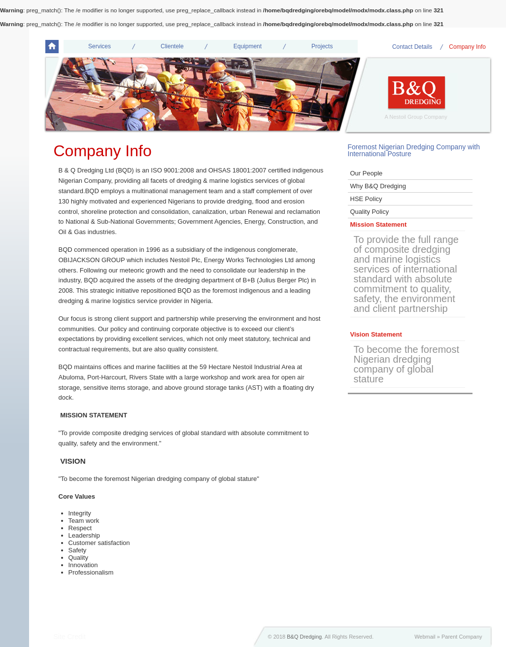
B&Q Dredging (304, 637)
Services (99, 46)
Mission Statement (378, 224)
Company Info (467, 46)
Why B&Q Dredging (378, 186)
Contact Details (412, 46)
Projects (322, 46)
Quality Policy (369, 211)
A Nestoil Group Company (416, 117)
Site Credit (70, 637)
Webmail (425, 637)
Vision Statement (376, 334)
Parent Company (461, 637)
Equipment (248, 46)
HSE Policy (366, 199)
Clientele (172, 46)
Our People (366, 173)
